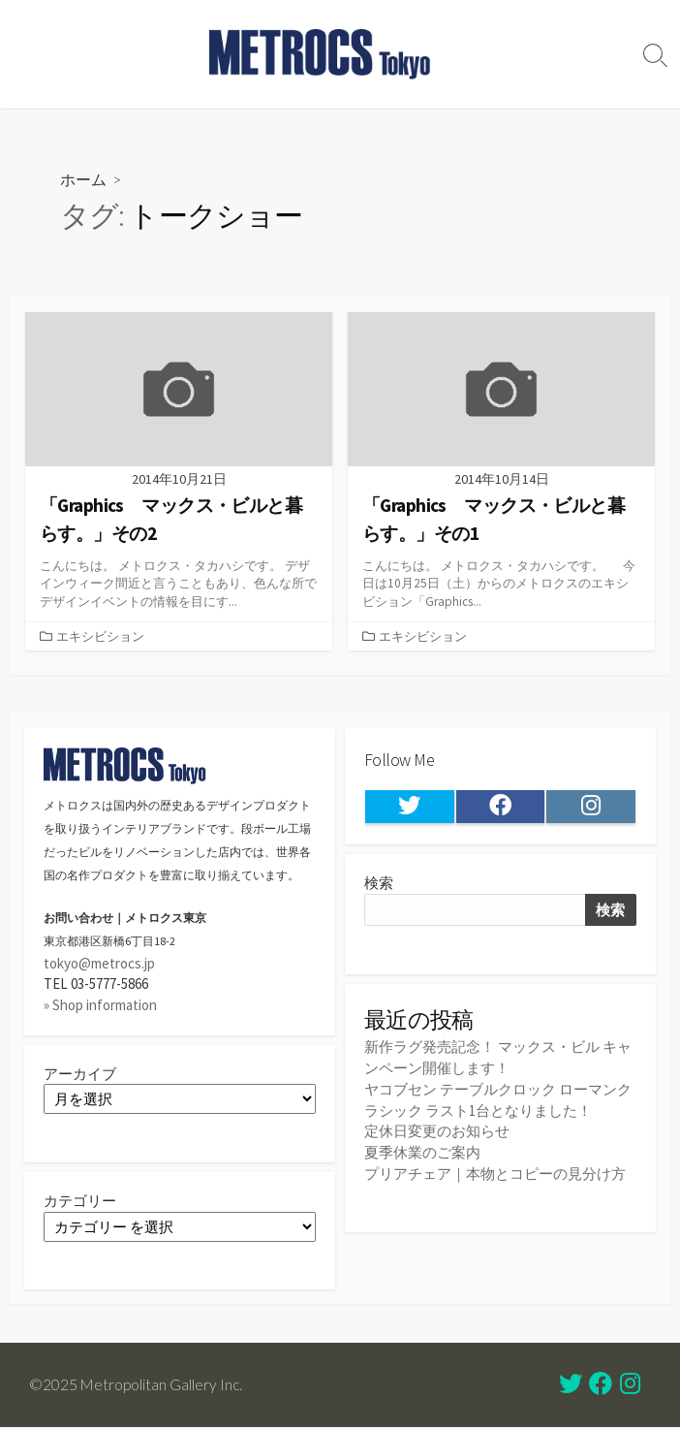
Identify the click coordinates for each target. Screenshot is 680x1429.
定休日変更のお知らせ (437, 1131)
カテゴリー (80, 1202)
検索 (378, 885)
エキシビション (100, 636)
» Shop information (100, 1005)
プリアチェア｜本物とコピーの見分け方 (495, 1172)
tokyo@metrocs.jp (99, 964)
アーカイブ (80, 1073)
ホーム (83, 179)
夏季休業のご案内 (422, 1151)
